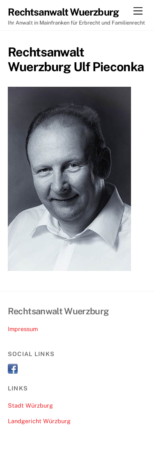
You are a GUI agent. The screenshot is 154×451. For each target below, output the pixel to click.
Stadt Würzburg (30, 405)
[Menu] (138, 11)
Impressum (23, 328)
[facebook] (13, 368)
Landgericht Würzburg (39, 420)
